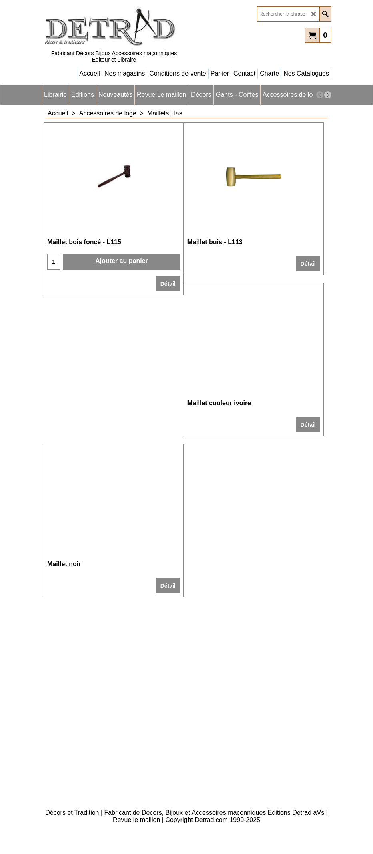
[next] (327, 94)
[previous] (319, 94)
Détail (168, 284)
